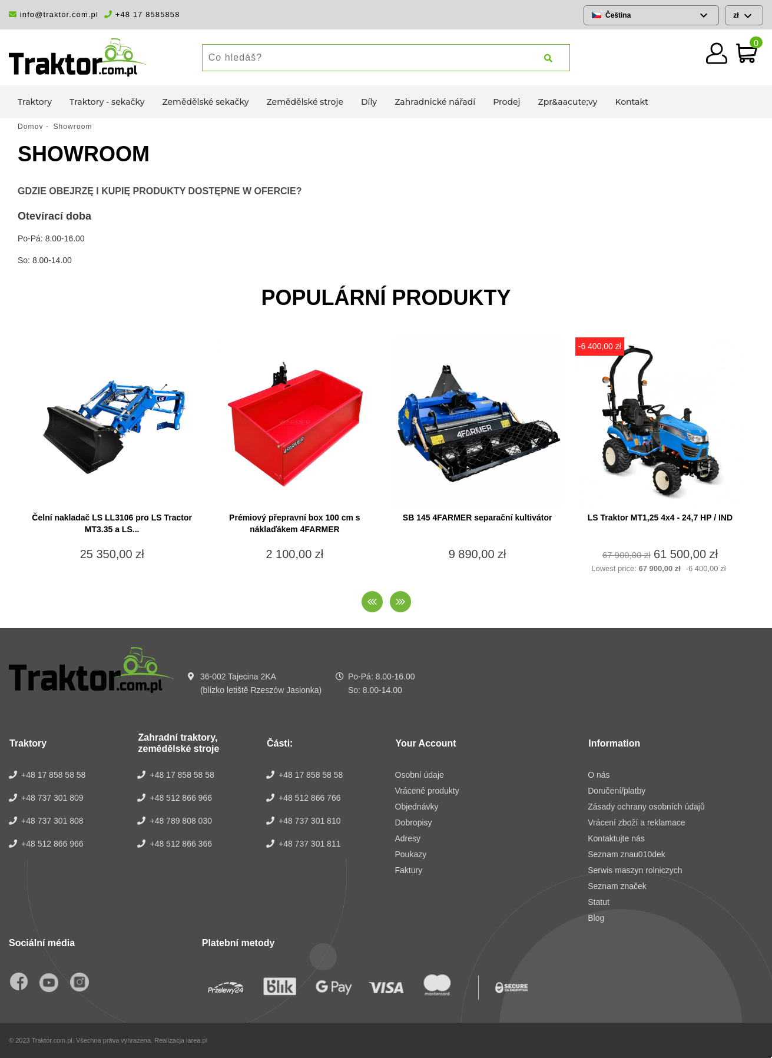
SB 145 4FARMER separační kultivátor (477, 517)
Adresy (408, 838)
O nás (598, 775)
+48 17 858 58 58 (53, 775)
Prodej (506, 102)
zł (737, 15)
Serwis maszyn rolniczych (635, 870)
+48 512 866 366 (181, 843)
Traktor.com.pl (52, 1040)
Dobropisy (413, 822)
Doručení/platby (616, 790)
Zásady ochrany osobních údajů (646, 806)
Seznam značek (617, 886)
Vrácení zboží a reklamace (636, 822)
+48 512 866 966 (52, 843)
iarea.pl (196, 1040)
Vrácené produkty (427, 790)
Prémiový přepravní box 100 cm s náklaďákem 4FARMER (294, 523)
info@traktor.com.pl (53, 14)
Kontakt (631, 102)
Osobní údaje (419, 775)
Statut (598, 902)
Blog (596, 918)
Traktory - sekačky (106, 102)
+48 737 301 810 (310, 820)
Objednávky (417, 806)
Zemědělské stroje (305, 102)
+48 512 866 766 (310, 797)
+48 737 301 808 (52, 820)
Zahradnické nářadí (435, 102)
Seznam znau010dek (626, 854)
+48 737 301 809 (52, 797)
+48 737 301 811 (310, 843)
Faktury (409, 870)
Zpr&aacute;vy (568, 102)
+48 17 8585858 (142, 14)
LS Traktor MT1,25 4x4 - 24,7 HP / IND (660, 517)
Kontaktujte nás (616, 838)
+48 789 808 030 (181, 820)
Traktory (35, 102)
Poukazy (411, 854)
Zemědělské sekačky (206, 102)
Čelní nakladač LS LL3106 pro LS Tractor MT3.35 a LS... (112, 523)
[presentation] (372, 601)
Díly (369, 102)
